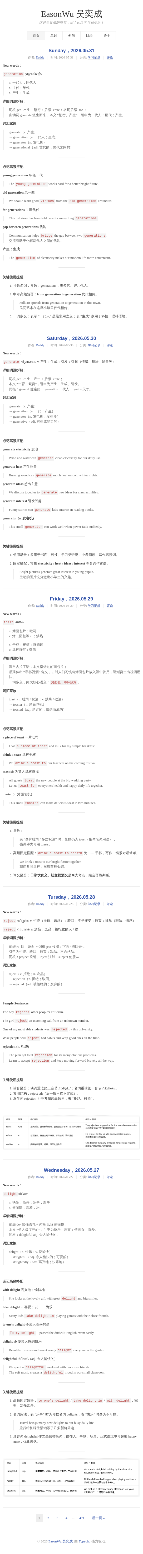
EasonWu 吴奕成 (71, 14)
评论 (110, 57)
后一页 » (98, 1518)
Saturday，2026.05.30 (71, 338)
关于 (106, 36)
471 (82, 1518)
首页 (36, 36)
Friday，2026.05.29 (71, 599)
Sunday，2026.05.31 (71, 50)
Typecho (85, 1541)
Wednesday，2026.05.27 (71, 1170)
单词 (53, 36)
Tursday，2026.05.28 (71, 897)
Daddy (40, 57)
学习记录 (94, 57)
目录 (89, 36)
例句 (71, 36)
